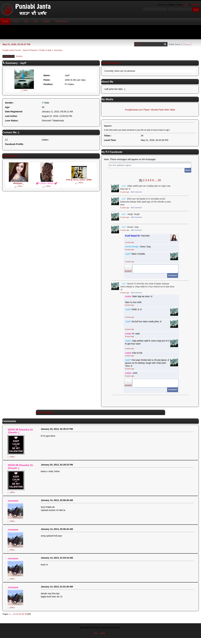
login (186, 4)
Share (187, 170)
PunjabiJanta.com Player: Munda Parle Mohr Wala (150, 109)
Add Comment (136, 192)
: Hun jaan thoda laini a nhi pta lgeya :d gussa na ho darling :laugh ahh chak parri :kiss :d (147, 363)
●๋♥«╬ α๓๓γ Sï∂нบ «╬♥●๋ (79, 179)
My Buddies (9, 155)
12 (14, 614)
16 (26, 614)
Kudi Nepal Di (132, 235)
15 (23, 614)
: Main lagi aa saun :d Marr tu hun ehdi (138, 299)
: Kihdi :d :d (133, 309)
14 (20, 614)
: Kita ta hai (133, 353)
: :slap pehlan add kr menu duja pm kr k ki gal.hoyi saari (147, 342)
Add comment (45, 412)
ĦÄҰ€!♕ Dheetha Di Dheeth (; (20, 431)
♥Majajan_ (18, 183)
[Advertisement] (100, 32)
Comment (172, 275)
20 (159, 180)
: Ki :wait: (132, 333)
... (156, 180)
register (195, 4)
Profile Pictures (111, 63)
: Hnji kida (137, 235)
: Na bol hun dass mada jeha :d (143, 321)
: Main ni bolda (135, 254)
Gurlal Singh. (132, 246)
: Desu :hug (138, 246)
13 (17, 614)
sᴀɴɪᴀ (128, 296)
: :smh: (131, 373)
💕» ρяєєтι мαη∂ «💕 (46, 183)
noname (13, 500)
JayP (123, 186)
